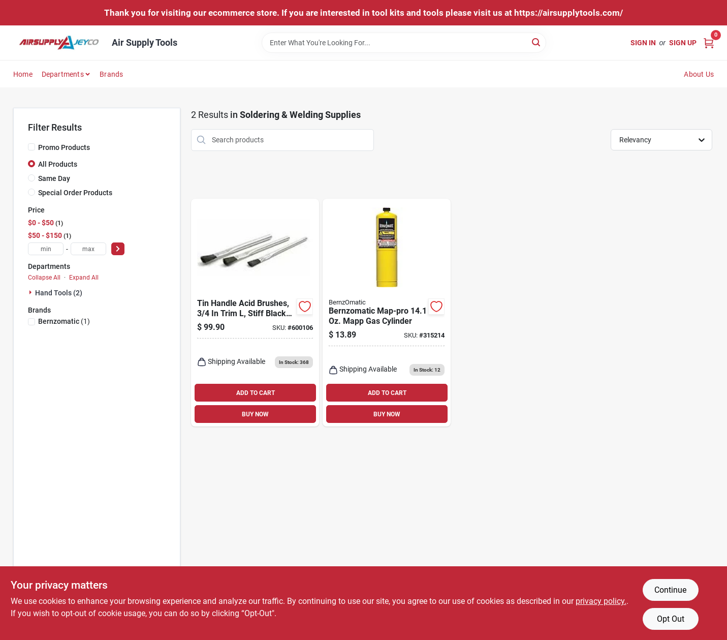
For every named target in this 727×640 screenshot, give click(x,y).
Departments (63, 74)
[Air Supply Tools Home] (59, 42)
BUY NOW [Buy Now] (255, 414)
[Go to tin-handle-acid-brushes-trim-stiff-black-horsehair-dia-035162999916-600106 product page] (255, 313)
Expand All (84, 277)
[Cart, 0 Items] (709, 42)
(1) (64, 321)
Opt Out (670, 619)
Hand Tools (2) (58, 293)
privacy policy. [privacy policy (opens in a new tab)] (601, 601)
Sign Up (683, 43)
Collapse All (44, 277)
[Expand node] (31, 292)
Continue (670, 590)
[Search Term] (404, 43)
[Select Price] (117, 248)
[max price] (88, 248)
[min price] (46, 248)
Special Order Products (75, 192)
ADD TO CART (255, 393)
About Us (699, 74)
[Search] (536, 42)
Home (23, 74)
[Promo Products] (31, 146)
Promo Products (64, 147)
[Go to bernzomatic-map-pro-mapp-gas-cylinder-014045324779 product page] (387, 313)
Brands (111, 74)
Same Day (54, 178)
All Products (57, 164)
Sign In (643, 43)
